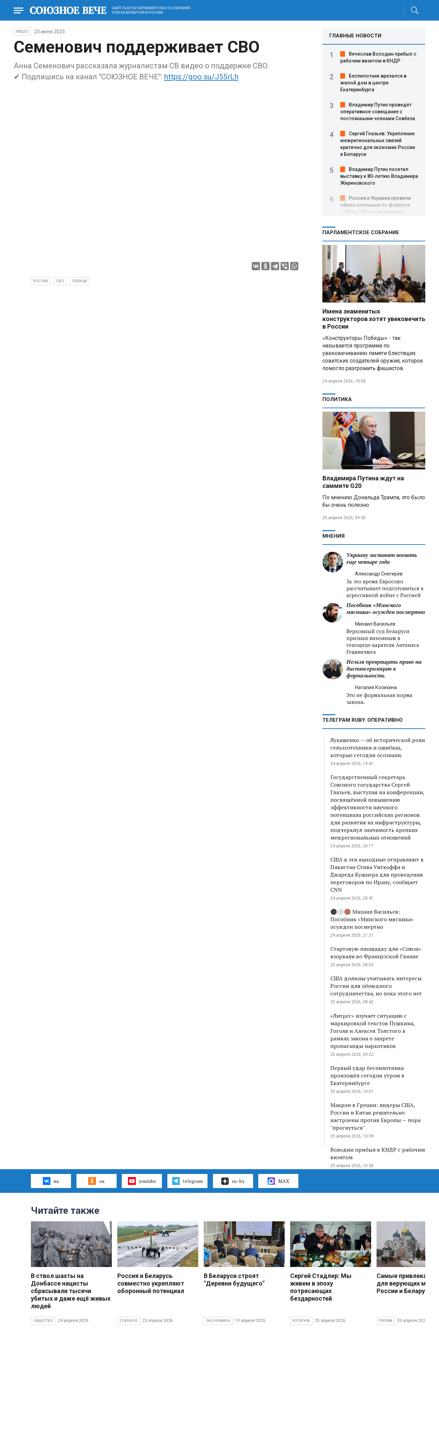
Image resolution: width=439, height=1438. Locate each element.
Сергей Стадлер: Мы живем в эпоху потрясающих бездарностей (321, 1287)
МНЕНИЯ (333, 536)
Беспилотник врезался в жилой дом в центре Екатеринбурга (373, 82)
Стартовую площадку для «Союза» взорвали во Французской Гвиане (375, 952)
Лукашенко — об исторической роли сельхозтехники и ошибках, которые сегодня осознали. (377, 747)
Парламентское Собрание (360, 232)
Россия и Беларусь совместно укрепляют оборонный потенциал (150, 1283)
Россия (40, 281)
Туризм (385, 1321)
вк (51, 1181)
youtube (142, 1181)
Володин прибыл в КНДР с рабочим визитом (377, 1153)
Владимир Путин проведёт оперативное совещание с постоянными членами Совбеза (377, 111)
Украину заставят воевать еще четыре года (381, 558)
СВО (60, 281)
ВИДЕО (22, 31)
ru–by (233, 1181)
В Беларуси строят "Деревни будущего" (234, 1279)
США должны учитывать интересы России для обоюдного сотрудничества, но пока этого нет (376, 985)
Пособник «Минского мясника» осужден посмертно (385, 608)
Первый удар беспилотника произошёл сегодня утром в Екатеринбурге (367, 1075)
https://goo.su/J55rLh (201, 76)
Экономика (218, 1321)
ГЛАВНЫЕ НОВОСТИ (355, 36)
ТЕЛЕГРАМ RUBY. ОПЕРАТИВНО (362, 720)
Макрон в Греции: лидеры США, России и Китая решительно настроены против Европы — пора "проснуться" (375, 1116)
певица (79, 281)
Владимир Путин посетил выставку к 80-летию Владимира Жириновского (379, 176)
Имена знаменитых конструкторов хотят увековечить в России (373, 319)
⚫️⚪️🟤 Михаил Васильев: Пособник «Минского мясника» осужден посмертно (372, 919)
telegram (187, 1181)
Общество (43, 1321)
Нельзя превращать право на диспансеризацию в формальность (384, 669)
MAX (278, 1181)
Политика (337, 399)
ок (96, 1181)
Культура (301, 1321)
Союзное (129, 1321)
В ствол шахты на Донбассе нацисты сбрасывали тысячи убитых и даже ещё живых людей (70, 1291)
